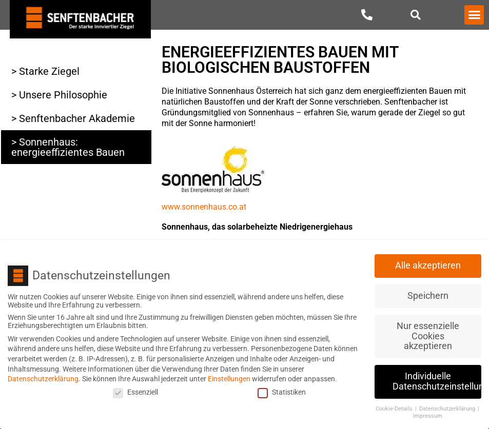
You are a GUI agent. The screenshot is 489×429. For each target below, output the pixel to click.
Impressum (427, 414)
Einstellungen (229, 377)
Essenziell (135, 390)
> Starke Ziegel (45, 71)
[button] (415, 14)
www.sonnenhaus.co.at (204, 207)
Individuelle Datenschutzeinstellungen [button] (437, 380)
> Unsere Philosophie (59, 95)
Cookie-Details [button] (395, 407)
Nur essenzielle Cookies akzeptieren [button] (428, 334)
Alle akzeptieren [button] (428, 264)
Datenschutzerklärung (43, 377)
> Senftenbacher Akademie (73, 118)
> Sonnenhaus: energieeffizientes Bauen (68, 147)
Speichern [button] (427, 294)
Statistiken (282, 390)
